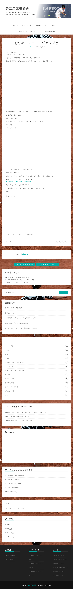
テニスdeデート (10, 508)
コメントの (10, 533)
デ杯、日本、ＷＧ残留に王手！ (47, 264)
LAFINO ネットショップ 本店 (36, 557)
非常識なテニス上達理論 (12, 479)
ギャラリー (56, 25)
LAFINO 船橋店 (9, 559)
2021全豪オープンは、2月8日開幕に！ (16, 323)
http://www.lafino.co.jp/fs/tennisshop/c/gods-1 (19, 181)
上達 (9, 241)
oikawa (32, 47)
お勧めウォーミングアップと (36, 43)
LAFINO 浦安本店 (10, 555)
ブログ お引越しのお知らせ (13, 308)
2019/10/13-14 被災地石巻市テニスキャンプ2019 (19, 416)
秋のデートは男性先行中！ (24, 264)
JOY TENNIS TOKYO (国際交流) (15, 475)
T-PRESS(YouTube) (11, 492)
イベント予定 (26, 25)
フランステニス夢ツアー (12, 387)
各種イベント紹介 (42, 25)
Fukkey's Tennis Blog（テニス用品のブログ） (60, 569)
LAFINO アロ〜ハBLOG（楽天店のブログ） (60, 561)
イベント (7, 350)
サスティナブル (9, 379)
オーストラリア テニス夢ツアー (14, 370)
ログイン (7, 524)
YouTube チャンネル (59, 576)
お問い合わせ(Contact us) (27, 31)
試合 (6, 354)
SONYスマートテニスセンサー (14, 362)
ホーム (15, 25)
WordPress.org (9, 537)
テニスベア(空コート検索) (13, 483)
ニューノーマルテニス (22, 282)
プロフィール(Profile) (47, 31)
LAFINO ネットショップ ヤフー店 (36, 573)
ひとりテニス (9, 366)
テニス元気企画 (31, 585)
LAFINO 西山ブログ (58, 555)
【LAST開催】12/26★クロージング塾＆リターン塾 (20, 318)
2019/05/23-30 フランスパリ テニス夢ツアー (18, 420)
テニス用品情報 (9, 383)
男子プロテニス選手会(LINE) (13, 487)
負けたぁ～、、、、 (11, 313)
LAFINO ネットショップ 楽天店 (36, 565)
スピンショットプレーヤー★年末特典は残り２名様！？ (21, 328)
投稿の (8, 529)
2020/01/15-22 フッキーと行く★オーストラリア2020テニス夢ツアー (25, 412)
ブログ (7, 358)
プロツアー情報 (9, 391)
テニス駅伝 (21, 508)
